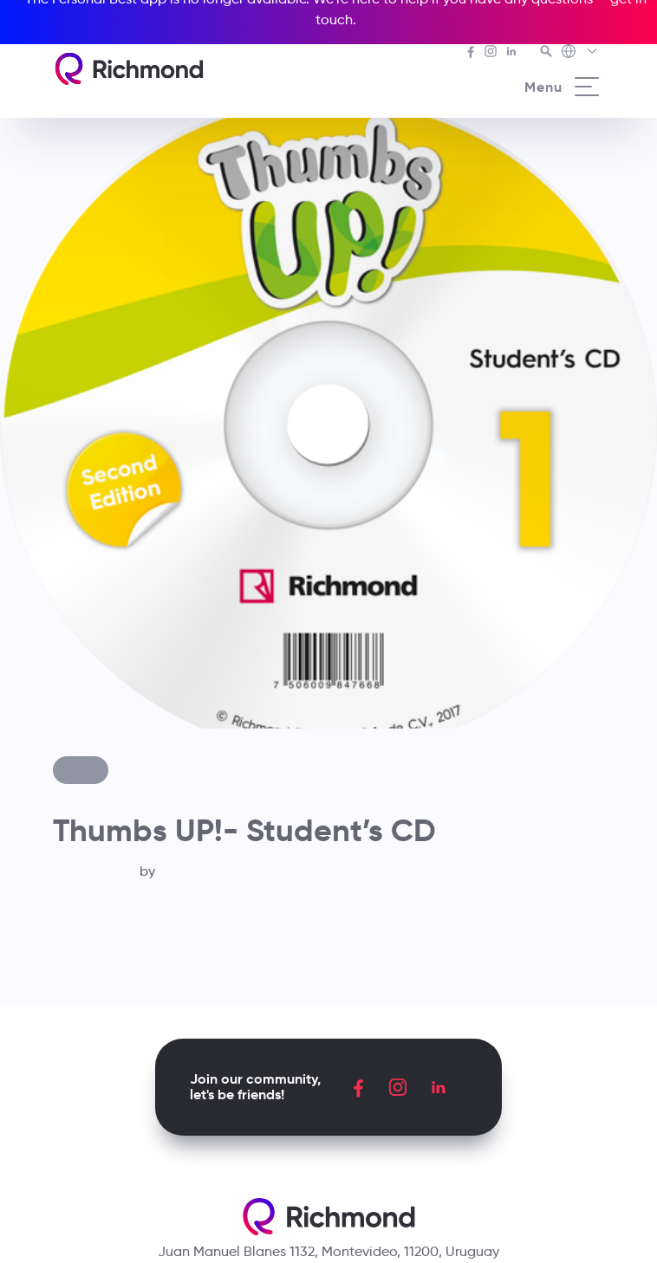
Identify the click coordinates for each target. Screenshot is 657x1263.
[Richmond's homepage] (129, 69)
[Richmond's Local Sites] (580, 52)
